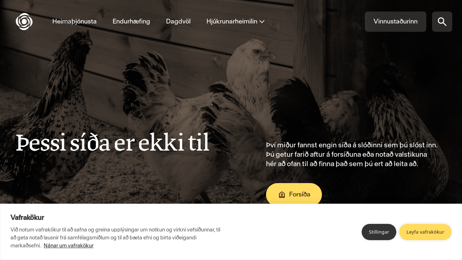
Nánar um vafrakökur (68, 245)
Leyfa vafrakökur (425, 232)
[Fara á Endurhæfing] (131, 21)
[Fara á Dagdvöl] (178, 21)
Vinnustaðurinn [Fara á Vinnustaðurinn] (396, 21)
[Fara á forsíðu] (30, 21)
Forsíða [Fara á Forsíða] (294, 194)
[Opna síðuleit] (442, 22)
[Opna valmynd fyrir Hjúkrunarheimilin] (232, 21)
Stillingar (379, 232)
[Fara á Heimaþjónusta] (74, 21)
